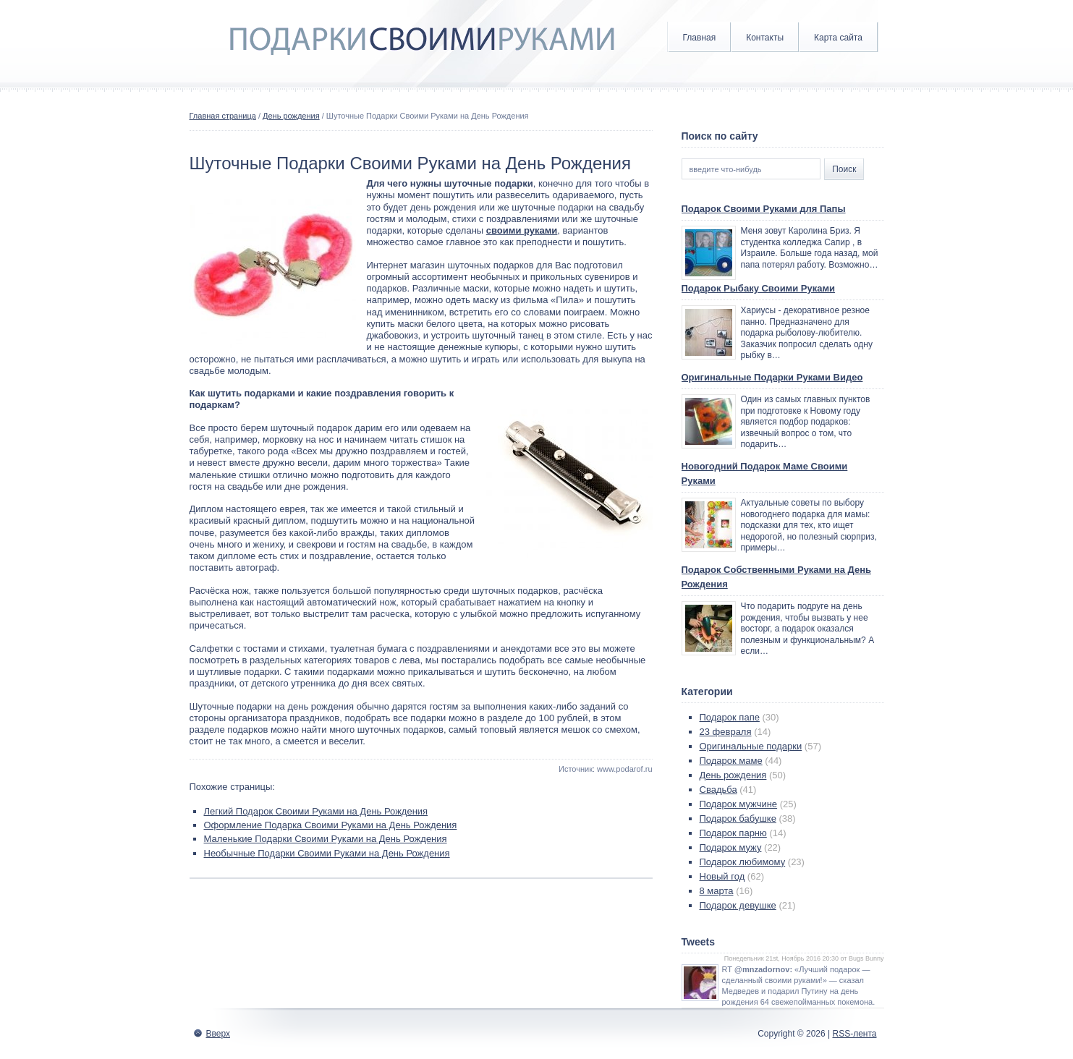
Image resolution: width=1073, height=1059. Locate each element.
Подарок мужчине (739, 804)
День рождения (291, 115)
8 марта (717, 890)
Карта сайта (838, 38)
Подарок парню (733, 833)
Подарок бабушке (738, 818)
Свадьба (718, 789)
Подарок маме (731, 760)
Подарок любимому (743, 861)
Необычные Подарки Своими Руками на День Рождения (327, 853)
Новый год (722, 876)
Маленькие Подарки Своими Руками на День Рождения (325, 838)
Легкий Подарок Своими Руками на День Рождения (316, 811)
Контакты (765, 38)
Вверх (218, 1034)
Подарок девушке (738, 905)
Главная (699, 38)
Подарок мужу (731, 847)
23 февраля (726, 731)
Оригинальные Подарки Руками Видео (772, 377)
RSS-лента (854, 1034)
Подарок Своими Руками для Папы (764, 208)
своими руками (522, 230)
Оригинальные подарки (751, 746)
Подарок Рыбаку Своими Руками (759, 288)
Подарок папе (730, 717)
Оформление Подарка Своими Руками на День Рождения (330, 825)
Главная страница (223, 115)
